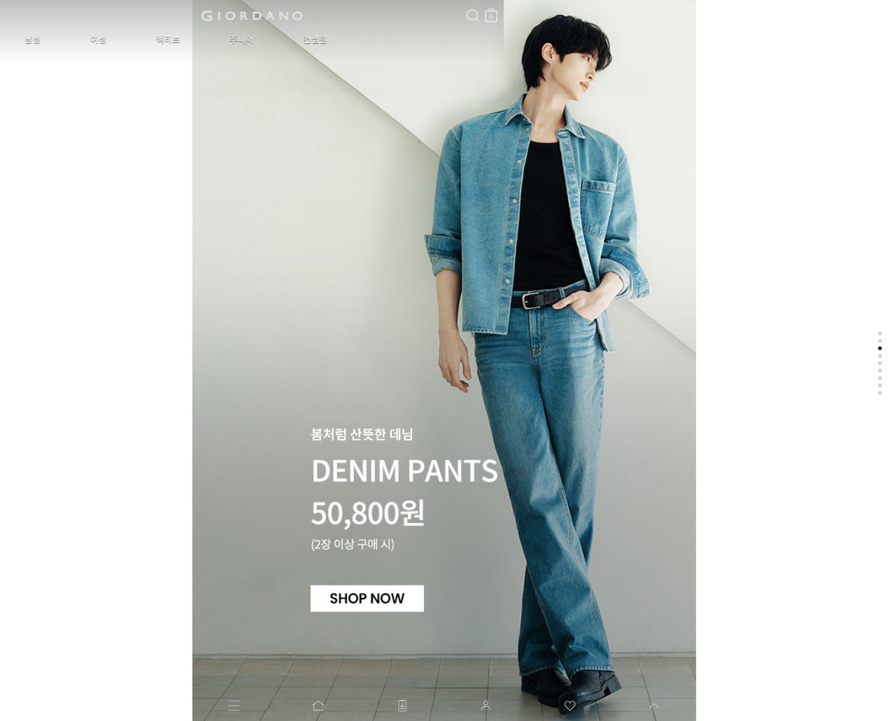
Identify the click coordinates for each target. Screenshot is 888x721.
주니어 (177, 40)
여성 (71, 40)
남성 (23, 40)
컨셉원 (232, 40)
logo (156, 15)
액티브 (122, 40)
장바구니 (299, 11)
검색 (280, 5)
